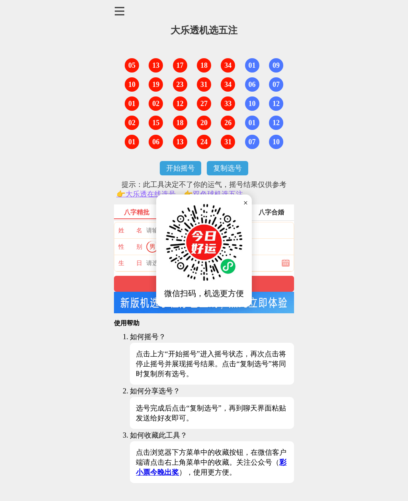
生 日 (130, 263)
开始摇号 (180, 168)
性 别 (130, 247)
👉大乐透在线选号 (146, 194)
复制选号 (227, 168)
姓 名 (130, 230)
